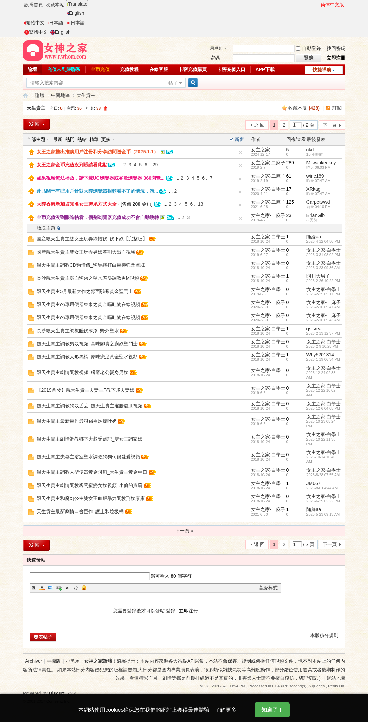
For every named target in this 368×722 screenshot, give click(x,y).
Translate (77, 4)
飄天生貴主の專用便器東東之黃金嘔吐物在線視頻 (88, 304)
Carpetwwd (318, 202)
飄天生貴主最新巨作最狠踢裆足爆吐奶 (77, 421)
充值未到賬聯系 (63, 69)
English (75, 13)
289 (290, 162)
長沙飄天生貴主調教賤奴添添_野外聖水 (78, 330)
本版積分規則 (324, 635)
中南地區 (60, 95)
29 (155, 164)
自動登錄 (308, 48)
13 (200, 204)
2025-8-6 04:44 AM (322, 488)
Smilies (84, 587)
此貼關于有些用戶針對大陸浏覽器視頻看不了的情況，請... (97, 191)
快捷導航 (322, 69)
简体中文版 (332, 4)
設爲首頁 (33, 4)
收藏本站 (55, 4)
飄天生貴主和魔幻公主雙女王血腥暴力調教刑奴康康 (91, 498)
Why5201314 (320, 354)
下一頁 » (184, 530)
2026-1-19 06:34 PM (323, 359)
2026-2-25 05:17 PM (323, 294)
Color (42, 587)
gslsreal (314, 328)
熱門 (70, 139)
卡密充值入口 (231, 69)
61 (289, 176)
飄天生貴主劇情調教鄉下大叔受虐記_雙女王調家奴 (90, 439)
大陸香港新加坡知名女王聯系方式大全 (77, 204)
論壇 (32, 69)
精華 (94, 139)
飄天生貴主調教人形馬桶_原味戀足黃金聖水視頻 (87, 356)
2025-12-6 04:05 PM (323, 408)
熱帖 (82, 139)
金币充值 (100, 69)
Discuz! (57, 693)
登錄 (170, 610)
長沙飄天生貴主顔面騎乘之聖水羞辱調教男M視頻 (88, 278)
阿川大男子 (318, 276)
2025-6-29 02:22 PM (323, 501)
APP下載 (265, 69)
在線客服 (158, 69)
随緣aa (313, 236)
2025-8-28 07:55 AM (323, 475)
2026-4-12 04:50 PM (323, 241)
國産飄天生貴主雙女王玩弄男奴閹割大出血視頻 (86, 252)
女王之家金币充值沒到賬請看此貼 (72, 164)
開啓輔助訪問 (317, 5)
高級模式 (268, 588)
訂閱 (337, 108)
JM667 (313, 483)
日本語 (55, 22)
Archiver (33, 661)
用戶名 (216, 48)
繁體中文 (34, 22)
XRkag (313, 189)
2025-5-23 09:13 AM (323, 514)
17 (289, 189)
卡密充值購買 (192, 69)
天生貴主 (86, 95)
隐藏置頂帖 (240, 153)
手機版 (54, 661)
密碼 (215, 58)
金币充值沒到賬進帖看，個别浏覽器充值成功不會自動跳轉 (98, 217)
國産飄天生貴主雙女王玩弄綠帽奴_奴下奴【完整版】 (92, 238)
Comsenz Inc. (58, 701)
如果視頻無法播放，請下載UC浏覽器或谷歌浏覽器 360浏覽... (101, 178)
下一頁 (330, 125)
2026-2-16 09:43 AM (323, 320)
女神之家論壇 (25, 95)
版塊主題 (46, 228)
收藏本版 (304, 108)
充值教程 (129, 69)
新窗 (239, 139)
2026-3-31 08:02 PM (323, 255)
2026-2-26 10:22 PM (323, 281)
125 (290, 202)
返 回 (259, 125)
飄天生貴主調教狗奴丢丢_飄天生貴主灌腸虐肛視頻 (90, 405)
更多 (106, 139)
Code (75, 587)
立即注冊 (336, 58)
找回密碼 (336, 48)
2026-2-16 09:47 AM (323, 307)
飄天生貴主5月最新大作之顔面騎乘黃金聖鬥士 (85, 291)
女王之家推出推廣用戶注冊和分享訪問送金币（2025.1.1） (98, 151)
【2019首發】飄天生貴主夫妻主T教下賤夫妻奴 (86, 390)
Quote (67, 587)
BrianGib (315, 215)
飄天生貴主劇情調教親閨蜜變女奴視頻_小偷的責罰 (90, 485)
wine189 (315, 176)
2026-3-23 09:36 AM (323, 268)
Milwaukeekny (321, 162)
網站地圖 (336, 678)
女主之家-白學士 (268, 189)
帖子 (173, 83)
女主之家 (260, 149)
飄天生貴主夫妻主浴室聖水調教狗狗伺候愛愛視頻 (88, 456)
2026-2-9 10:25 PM (322, 346)
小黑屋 (73, 661)
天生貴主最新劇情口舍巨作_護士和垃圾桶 (80, 511)
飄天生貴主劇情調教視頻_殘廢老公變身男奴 (83, 372)
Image (50, 587)
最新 (58, 139)
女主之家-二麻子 (268, 162)
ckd (310, 149)
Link (58, 587)
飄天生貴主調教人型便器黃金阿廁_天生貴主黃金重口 (92, 472)
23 (289, 215)
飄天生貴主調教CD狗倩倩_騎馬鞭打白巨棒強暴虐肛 (91, 265)
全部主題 (36, 139)
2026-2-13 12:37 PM (323, 333)
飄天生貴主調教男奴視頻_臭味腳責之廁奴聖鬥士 (87, 343)
